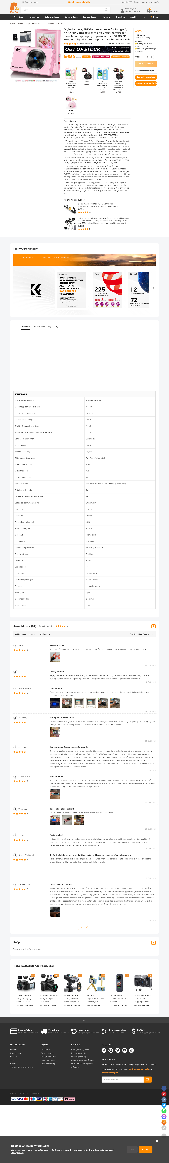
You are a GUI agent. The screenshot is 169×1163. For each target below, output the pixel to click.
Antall (137, 57)
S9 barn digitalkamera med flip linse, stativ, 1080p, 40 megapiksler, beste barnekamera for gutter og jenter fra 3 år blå (95, 999)
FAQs (56, 327)
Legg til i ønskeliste (146, 77)
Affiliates (75, 1067)
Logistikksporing (48, 1064)
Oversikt (25, 327)
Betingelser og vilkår (80, 1050)
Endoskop (120, 17)
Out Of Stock (146, 64)
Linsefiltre (34, 17)
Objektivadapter (52, 17)
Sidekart (14, 1057)
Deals (154, 17)
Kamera (106, 17)
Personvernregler (79, 1053)
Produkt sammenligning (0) (146, 2)
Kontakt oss (15, 1053)
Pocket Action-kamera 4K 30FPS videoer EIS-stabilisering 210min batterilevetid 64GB (119, 999)
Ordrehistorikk (47, 1053)
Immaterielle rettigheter (82, 1064)
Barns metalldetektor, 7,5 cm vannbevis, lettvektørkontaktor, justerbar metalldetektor (98, 205)
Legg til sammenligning (146, 83)
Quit (132, 1149)
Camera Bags (71, 17)
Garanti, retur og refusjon (82, 1060)
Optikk (133, 17)
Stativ (21, 17)
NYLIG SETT (126, 2)
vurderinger (86, 43)
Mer (143, 17)
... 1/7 (85, 927)
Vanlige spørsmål (48, 1057)
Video (12, 1060)
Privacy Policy (17, 1153)
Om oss (13, 1050)
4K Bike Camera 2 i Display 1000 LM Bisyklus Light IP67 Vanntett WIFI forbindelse (72, 999)
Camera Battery (90, 17)
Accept (145, 1149)
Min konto (45, 1050)
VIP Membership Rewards (21, 1067)
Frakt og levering (78, 1057)
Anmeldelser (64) (42, 327)
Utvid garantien (48, 1060)
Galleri (13, 1064)
